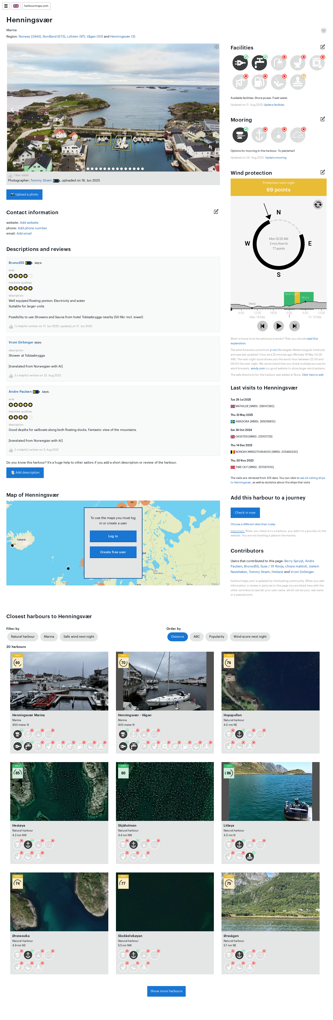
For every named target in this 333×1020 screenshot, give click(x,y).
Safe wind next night (78, 636)
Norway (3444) (30, 36)
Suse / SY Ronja (272, 566)
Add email (24, 233)
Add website (29, 222)
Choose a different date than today (253, 524)
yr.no (273, 350)
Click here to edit (313, 375)
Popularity (216, 636)
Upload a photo (24, 194)
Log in (113, 536)
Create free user (113, 552)
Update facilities (274, 105)
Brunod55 (16, 262)
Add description (25, 472)
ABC (196, 636)
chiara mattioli (296, 566)
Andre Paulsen (20, 391)
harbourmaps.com (36, 6)
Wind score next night (250, 636)
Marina (49, 636)
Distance (177, 636)
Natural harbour (23, 636)
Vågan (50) (95, 36)
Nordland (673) (54, 36)
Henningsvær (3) (122, 36)
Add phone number (32, 228)
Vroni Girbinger (21, 342)
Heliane (277, 572)
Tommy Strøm (41, 180)
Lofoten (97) (76, 36)
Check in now (245, 512)
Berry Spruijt (293, 561)
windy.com (258, 368)
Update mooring (275, 157)
